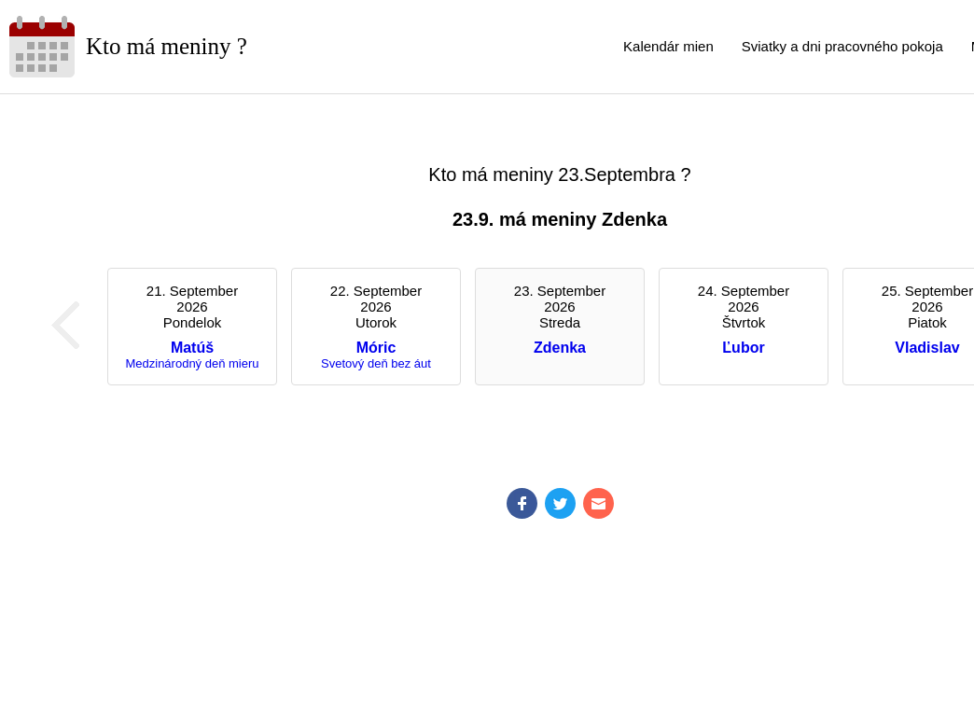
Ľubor (743, 348)
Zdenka (560, 348)
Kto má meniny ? (166, 46)
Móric (376, 348)
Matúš (192, 348)
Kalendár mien (668, 46)
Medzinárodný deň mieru (191, 363)
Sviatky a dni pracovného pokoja (842, 46)
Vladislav (927, 348)
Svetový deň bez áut (376, 363)
